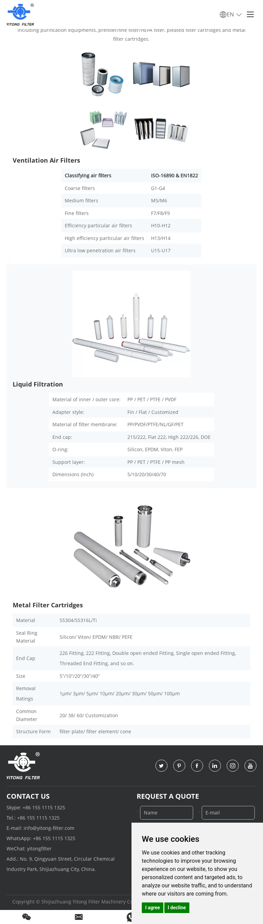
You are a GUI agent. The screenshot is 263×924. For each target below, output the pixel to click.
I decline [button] (177, 907)
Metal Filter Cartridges (48, 605)
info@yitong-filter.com (49, 828)
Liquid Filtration (38, 384)
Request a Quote (168, 796)
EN (231, 15)
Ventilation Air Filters (46, 160)
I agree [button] (152, 907)
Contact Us (28, 796)
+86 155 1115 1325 (44, 807)
